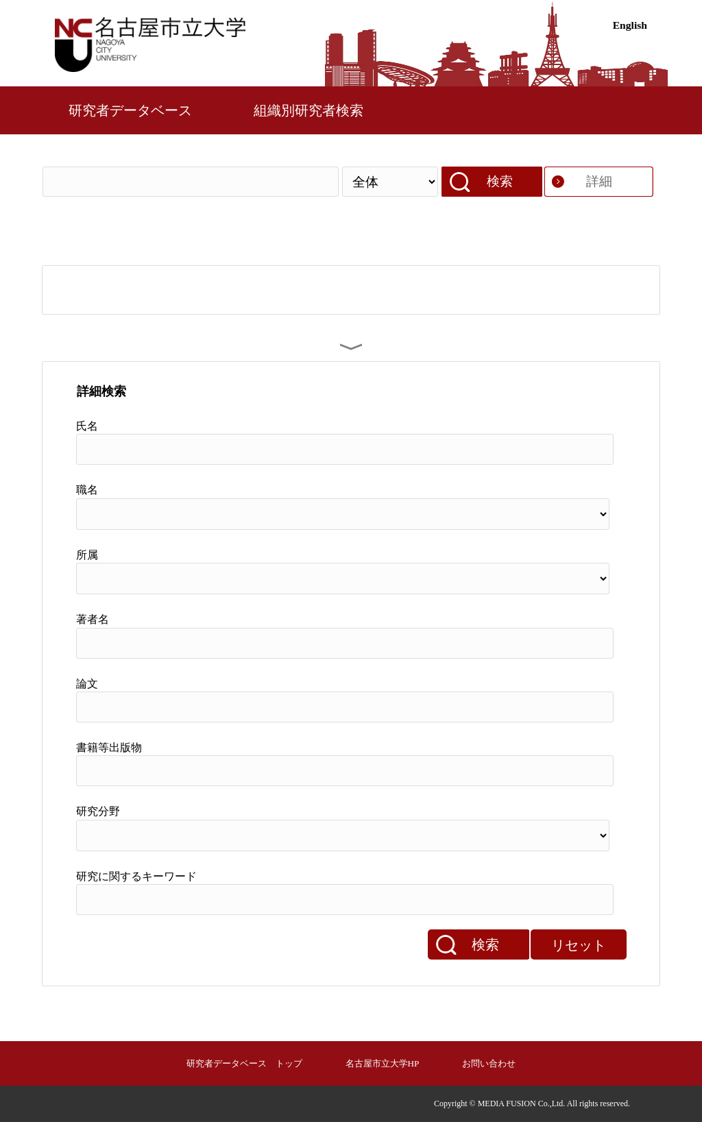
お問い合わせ (489, 1063)
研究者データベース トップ (244, 1063)
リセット (578, 945)
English (630, 25)
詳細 (599, 181)
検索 (500, 181)
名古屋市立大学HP (383, 1063)
